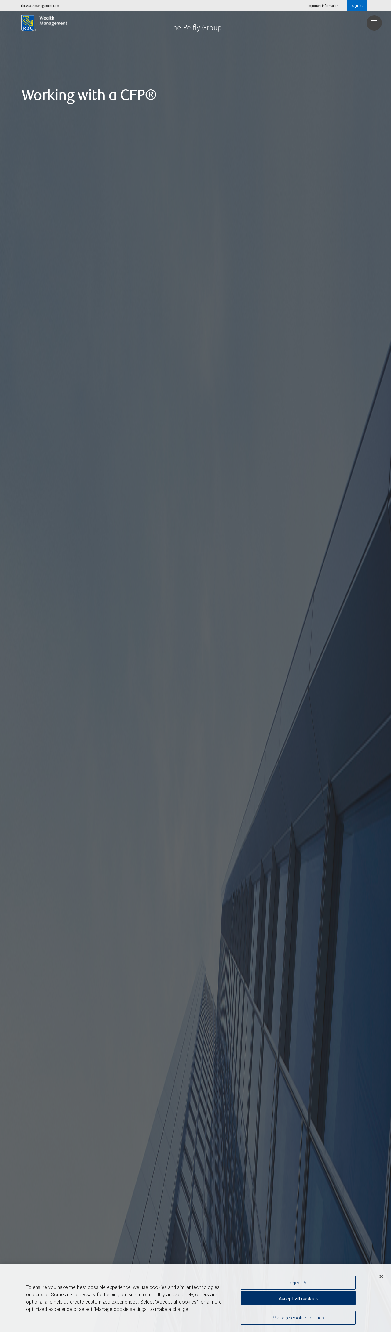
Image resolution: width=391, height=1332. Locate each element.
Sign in (357, 6)
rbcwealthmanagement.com (40, 6)
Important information (323, 6)
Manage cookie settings (298, 1318)
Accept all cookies (298, 1298)
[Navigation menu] (374, 23)
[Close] (381, 1276)
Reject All (298, 1283)
